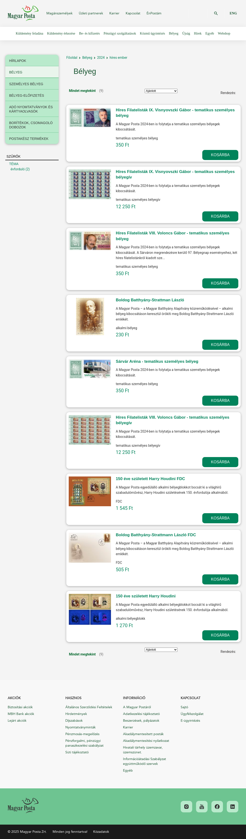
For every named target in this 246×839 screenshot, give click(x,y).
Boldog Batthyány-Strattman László (150, 300)
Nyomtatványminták (80, 727)
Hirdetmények (76, 714)
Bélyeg (87, 58)
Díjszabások (74, 721)
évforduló (18, 169)
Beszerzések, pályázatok (141, 721)
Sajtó (184, 707)
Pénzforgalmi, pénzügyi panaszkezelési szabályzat (84, 743)
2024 (101, 58)
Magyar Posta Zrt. (23, 13)
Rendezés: (228, 93)
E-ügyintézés (190, 721)
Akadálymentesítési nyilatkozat (146, 741)
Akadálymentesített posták (143, 734)
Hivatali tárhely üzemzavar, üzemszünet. (143, 749)
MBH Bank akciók (21, 714)
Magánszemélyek (59, 13)
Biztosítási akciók (20, 707)
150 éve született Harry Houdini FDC (150, 478)
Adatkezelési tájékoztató (141, 714)
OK (216, 13)
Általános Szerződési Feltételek (88, 707)
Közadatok (101, 832)
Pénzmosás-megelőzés (82, 734)
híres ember (118, 58)
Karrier (114, 13)
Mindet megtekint (82, 90)
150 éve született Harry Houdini (146, 596)
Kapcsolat (133, 13)
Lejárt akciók (17, 721)
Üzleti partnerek (91, 13)
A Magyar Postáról (137, 707)
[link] (23, 805)
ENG (233, 13)
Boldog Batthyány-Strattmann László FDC (156, 535)
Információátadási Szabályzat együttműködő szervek (144, 761)
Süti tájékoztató (77, 752)
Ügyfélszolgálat (192, 714)
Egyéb (128, 770)
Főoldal (71, 58)
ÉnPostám (154, 13)
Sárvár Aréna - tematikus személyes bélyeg (157, 361)
